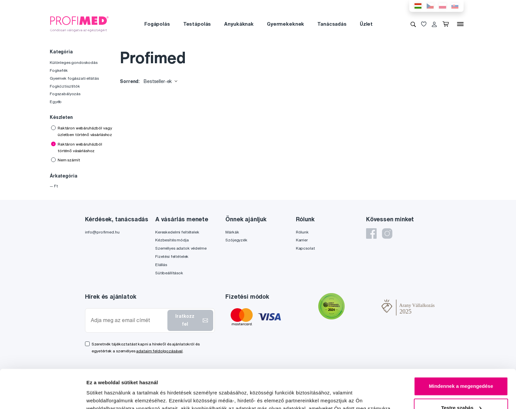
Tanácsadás (332, 23)
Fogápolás (157, 23)
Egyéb (56, 101)
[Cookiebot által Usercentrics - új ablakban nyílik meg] (43, 396)
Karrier (302, 240)
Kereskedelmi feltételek (177, 232)
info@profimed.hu (102, 232)
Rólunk (302, 232)
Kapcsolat (305, 248)
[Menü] (460, 24)
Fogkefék (59, 70)
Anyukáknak (239, 23)
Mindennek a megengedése (461, 347)
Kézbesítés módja (172, 240)
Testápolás (197, 23)
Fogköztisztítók (65, 86)
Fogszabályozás (65, 94)
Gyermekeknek (285, 23)
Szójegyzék (236, 240)
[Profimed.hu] (79, 23)
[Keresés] (413, 24)
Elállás (161, 264)
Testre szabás (461, 369)
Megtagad (461, 391)
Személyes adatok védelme (181, 248)
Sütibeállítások (169, 273)
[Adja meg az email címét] (127, 320)
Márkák (232, 232)
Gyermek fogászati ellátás (74, 78)
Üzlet (366, 23)
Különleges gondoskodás (74, 62)
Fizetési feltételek (171, 256)
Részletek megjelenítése (115, 396)
